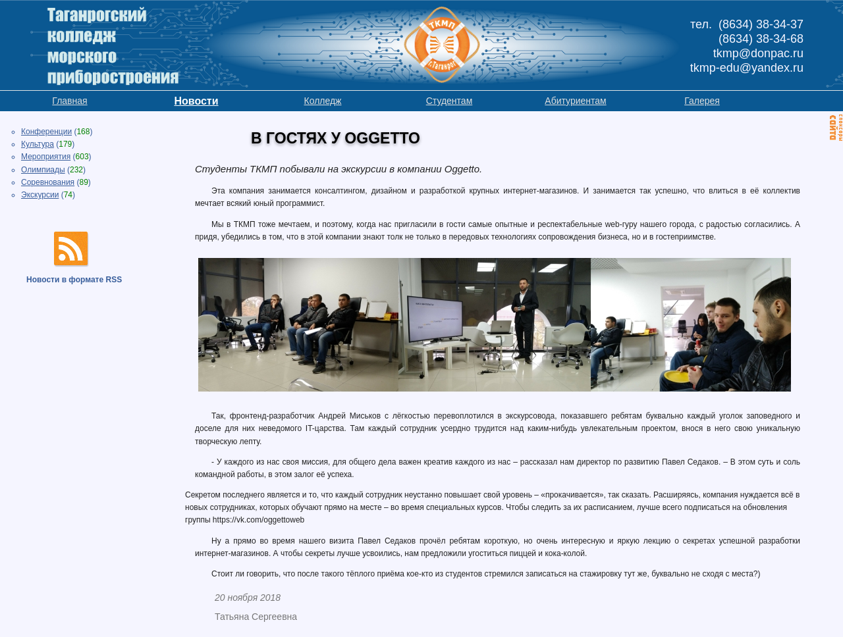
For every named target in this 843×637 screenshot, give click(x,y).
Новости (196, 101)
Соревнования (47, 182)
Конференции (46, 131)
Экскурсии (40, 194)
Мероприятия (45, 156)
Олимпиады (43, 169)
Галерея (702, 100)
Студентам (449, 100)
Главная (69, 100)
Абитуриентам (575, 100)
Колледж (323, 100)
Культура (37, 144)
